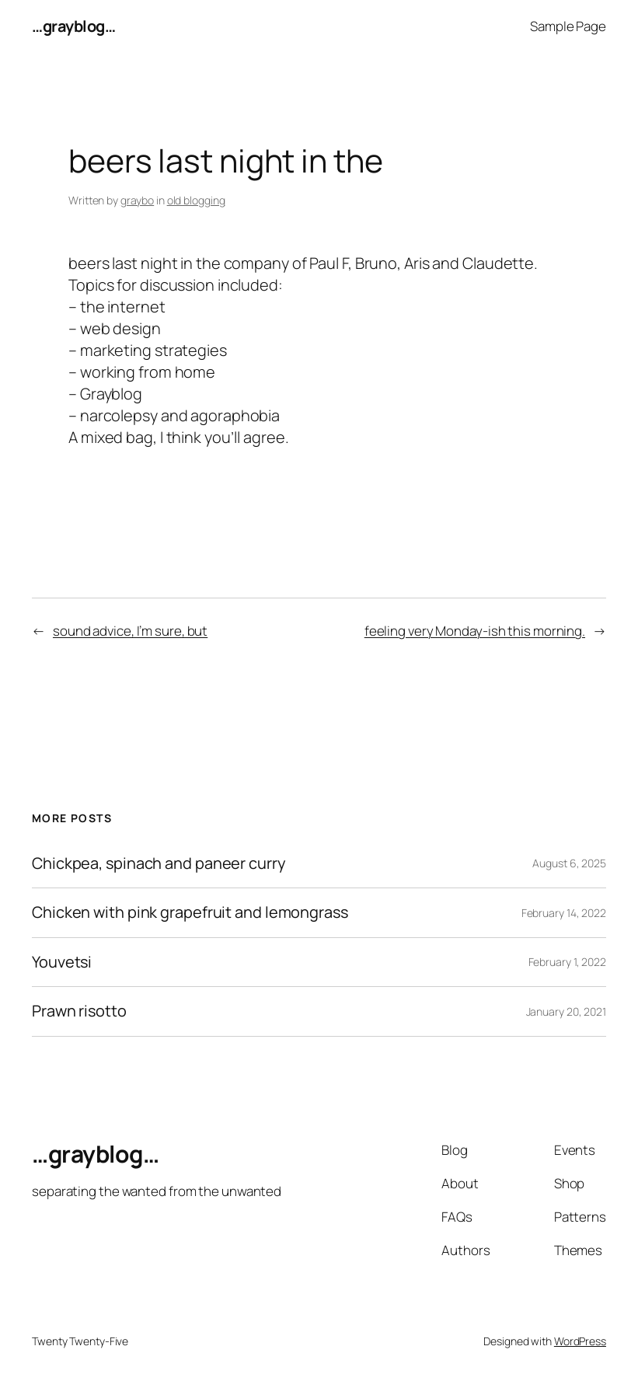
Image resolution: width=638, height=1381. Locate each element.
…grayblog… (73, 26)
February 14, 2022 (563, 912)
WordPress (580, 1341)
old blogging (196, 200)
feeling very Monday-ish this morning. (474, 631)
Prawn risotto (79, 1011)
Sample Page (568, 26)
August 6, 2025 (569, 863)
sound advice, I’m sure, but (130, 631)
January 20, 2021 (566, 1011)
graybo (137, 200)
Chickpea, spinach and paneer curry (159, 863)
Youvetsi (62, 962)
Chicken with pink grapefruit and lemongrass (190, 912)
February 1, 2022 (567, 961)
